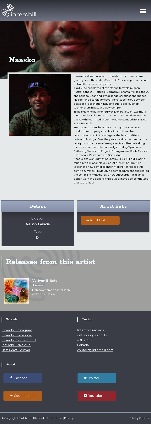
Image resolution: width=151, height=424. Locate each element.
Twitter (92, 378)
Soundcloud (95, 220)
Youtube (93, 396)
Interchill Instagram (17, 330)
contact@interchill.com (95, 350)
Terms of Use (54, 418)
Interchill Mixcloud (16, 345)
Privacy (68, 418)
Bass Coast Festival (16, 350)
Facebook (20, 378)
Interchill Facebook (17, 335)
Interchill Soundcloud (19, 340)
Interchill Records (34, 418)
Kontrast (144, 418)
